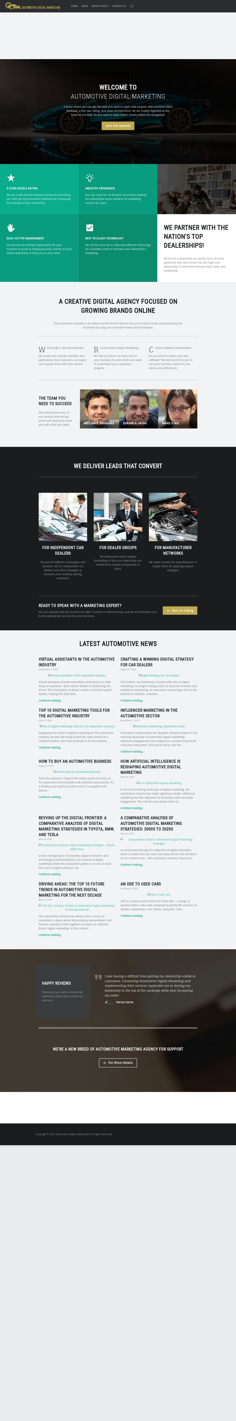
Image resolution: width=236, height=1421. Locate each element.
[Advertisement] (118, 36)
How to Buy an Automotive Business (75, 761)
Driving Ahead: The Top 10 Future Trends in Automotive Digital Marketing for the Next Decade (71, 980)
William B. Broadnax (99, 423)
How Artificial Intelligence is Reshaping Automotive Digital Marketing (150, 767)
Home (74, 6)
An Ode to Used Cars (140, 974)
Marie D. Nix (170, 423)
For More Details (118, 1252)
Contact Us (119, 6)
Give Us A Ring (180, 610)
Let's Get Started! (118, 126)
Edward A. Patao (135, 423)
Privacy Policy (100, 6)
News (84, 6)
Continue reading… (50, 700)
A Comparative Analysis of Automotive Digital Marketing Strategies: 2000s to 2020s (151, 871)
